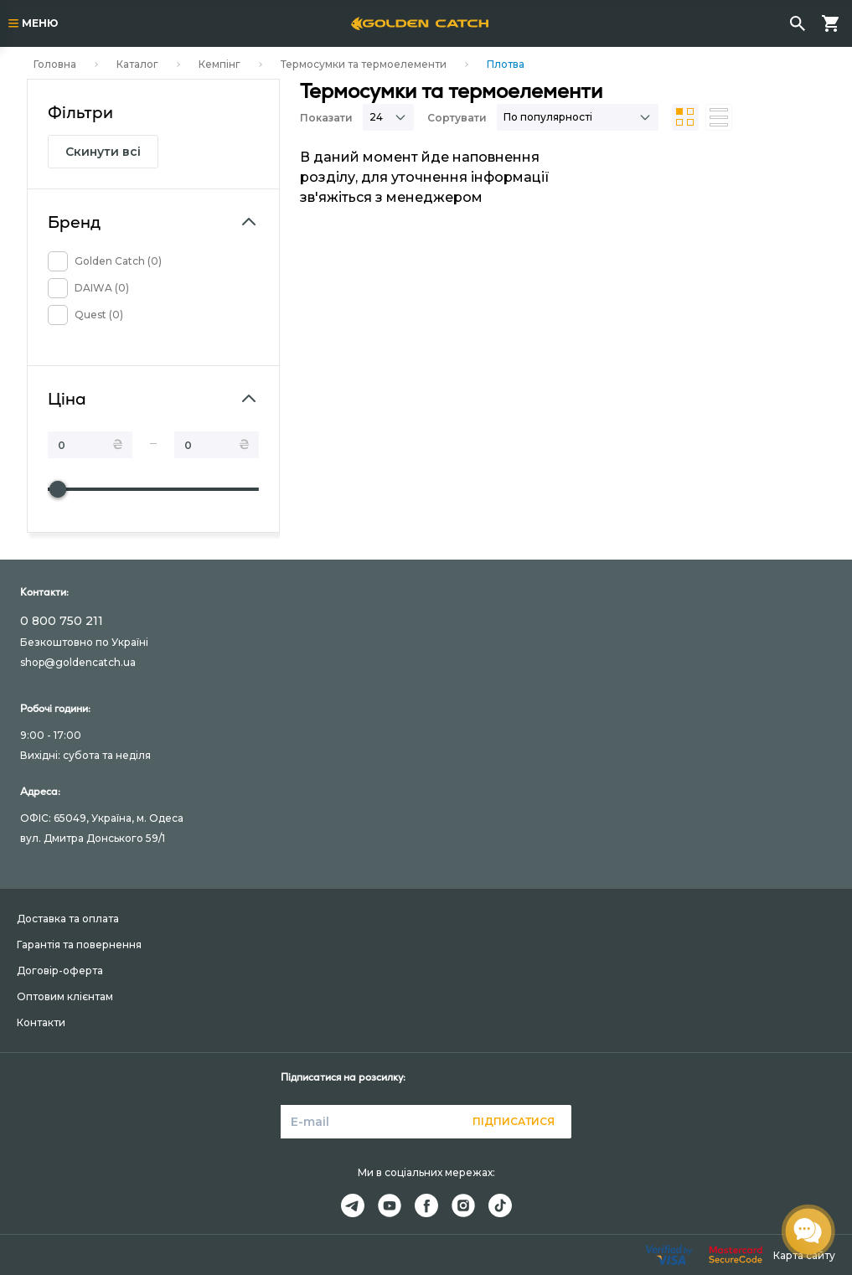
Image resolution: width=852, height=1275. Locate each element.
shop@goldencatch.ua (78, 662)
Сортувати (457, 117)
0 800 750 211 (61, 620)
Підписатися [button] (513, 1121)
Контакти (41, 1022)
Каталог (137, 64)
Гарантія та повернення (79, 944)
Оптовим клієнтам (65, 996)
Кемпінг (219, 64)
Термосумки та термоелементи (364, 64)
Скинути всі (103, 151)
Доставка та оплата (68, 918)
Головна (55, 64)
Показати (326, 117)
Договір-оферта (60, 970)
